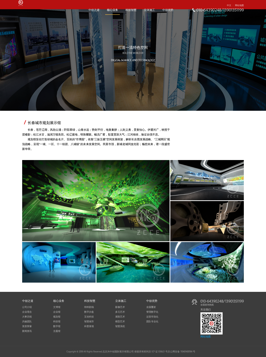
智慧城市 (89, 321)
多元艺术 (120, 312)
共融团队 (27, 321)
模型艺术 (120, 321)
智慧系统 (120, 326)
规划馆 (56, 316)
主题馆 (56, 331)
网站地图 (239, 5)
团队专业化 (152, 321)
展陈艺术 (120, 316)
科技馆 (56, 321)
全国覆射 (151, 307)
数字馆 (56, 326)
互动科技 (89, 316)
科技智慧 (131, 10)
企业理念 (27, 312)
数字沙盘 (89, 312)
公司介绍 (27, 307)
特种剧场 (89, 307)
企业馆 (56, 312)
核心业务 (112, 10)
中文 (229, 5)
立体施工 (149, 10)
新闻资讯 (27, 331)
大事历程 (27, 316)
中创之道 (94, 10)
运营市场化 (152, 316)
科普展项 (89, 326)
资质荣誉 (27, 326)
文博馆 (56, 307)
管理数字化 (152, 312)
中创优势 (167, 10)
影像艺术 (120, 307)
